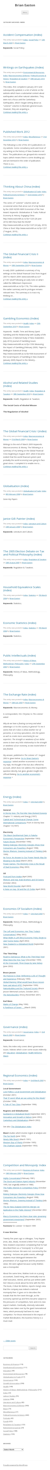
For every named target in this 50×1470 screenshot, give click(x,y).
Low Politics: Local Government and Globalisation (24, 1091)
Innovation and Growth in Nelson (17, 1117)
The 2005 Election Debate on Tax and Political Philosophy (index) (23, 553)
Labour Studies (9, 1396)
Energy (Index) (12, 797)
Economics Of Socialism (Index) (22, 909)
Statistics (32, 595)
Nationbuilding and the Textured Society (20, 988)
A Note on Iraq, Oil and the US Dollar (19, 889)
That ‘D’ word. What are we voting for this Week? (24, 1098)
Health (26, 323)
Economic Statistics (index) (19, 623)
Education (11, 1053)
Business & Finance (31, 1170)
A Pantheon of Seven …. (13, 1007)
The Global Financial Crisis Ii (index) (20, 255)
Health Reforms (35, 1053)
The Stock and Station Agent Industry (19, 1181)
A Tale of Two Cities (12, 1104)
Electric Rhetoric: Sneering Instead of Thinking (23, 851)
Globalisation (21, 1053)
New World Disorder (12, 886)
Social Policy (34, 40)
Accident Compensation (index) (22, 35)
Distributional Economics (13, 1367)
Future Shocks (9, 841)
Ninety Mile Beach (11, 1139)
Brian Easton (25, 5)
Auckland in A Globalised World (16, 1114)
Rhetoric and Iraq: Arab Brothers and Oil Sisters (23, 879)
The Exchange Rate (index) (19, 694)
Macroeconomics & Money (19, 75)
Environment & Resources (33, 72)
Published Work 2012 (16, 132)
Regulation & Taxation (18, 79)
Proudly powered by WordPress (15, 1465)
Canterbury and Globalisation (15, 1120)
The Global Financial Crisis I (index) (25, 431)
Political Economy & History (14, 195)
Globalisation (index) (16, 486)
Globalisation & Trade (32, 191)
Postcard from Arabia (12, 876)
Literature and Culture (37, 523)
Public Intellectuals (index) (19, 655)
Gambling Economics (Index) (21, 318)
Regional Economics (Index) (20, 1075)
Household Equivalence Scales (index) (22, 588)
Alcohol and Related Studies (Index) (20, 384)
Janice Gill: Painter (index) (19, 518)
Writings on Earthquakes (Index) (23, 67)
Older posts (9, 1340)
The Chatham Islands (12, 1145)
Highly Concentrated (12, 1178)
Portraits (6, 1418)
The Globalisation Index (21, 1126)
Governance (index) (15, 1027)
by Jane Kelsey (22, 963)
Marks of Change (10, 1004)
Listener (6, 1399)
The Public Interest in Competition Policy (20, 1188)
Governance (28, 1032)
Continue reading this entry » (15, 112)
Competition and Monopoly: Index (24, 1165)
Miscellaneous (34, 137)
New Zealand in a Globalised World (18, 944)
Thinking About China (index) (21, 186)
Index (25, 40)
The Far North (9, 1136)
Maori (5, 1056)
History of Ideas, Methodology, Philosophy (20, 1389)
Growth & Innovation (11, 1383)
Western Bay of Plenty (13, 1142)
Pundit (5, 1421)
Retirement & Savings (12, 1428)
